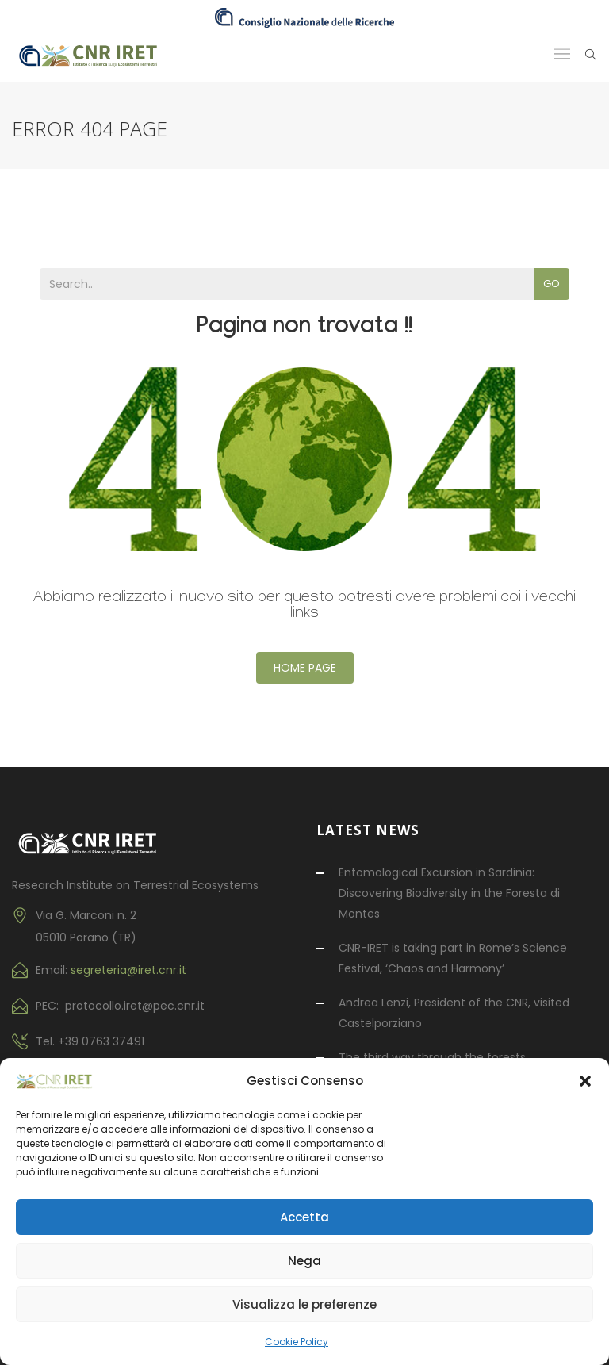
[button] (585, 1081)
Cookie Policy (296, 1341)
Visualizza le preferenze (304, 1304)
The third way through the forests (432, 1057)
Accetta (304, 1217)
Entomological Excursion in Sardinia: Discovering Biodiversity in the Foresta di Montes (449, 893)
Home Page (305, 668)
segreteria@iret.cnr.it (128, 970)
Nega (304, 1260)
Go (551, 283)
